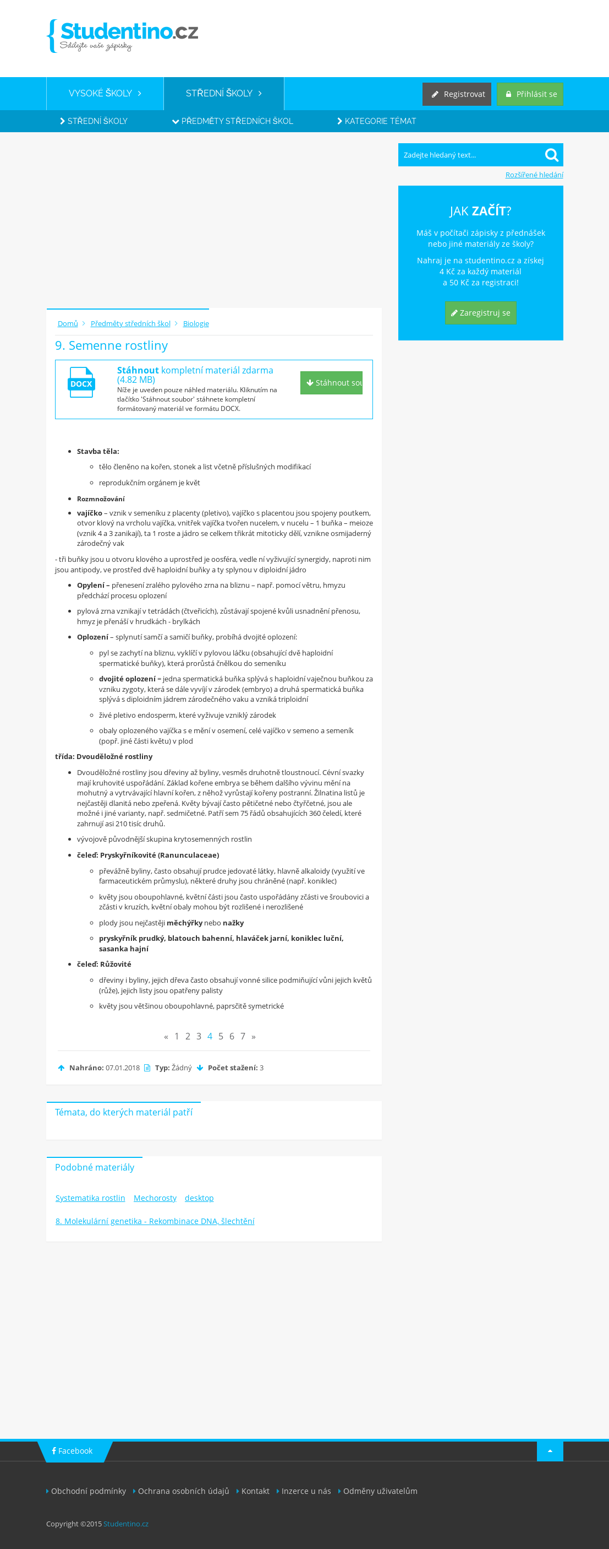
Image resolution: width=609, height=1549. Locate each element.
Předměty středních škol (232, 121)
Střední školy (94, 121)
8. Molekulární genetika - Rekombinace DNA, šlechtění (155, 1221)
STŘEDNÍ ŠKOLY (224, 93)
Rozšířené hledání (534, 175)
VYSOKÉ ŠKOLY (105, 93)
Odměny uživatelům (378, 1491)
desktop (199, 1198)
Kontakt (253, 1491)
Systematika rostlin (90, 1198)
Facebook (72, 1450)
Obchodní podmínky (86, 1491)
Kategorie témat (376, 121)
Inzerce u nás (304, 1491)
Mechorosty (155, 1198)
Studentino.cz (126, 1524)
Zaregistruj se (481, 312)
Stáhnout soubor (334, 382)
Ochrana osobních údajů (181, 1491)
